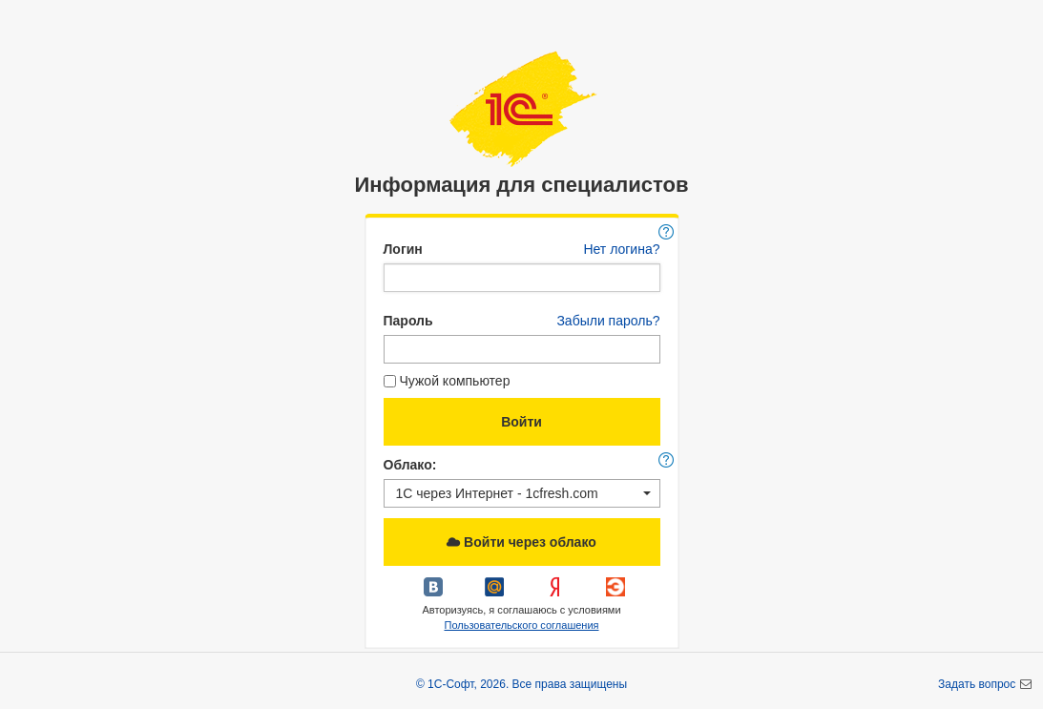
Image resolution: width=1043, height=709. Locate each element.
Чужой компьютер (447, 380)
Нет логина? (621, 249)
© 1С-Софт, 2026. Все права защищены (521, 684)
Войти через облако (521, 542)
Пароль (408, 320)
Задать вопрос (978, 684)
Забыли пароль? (607, 320)
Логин (403, 249)
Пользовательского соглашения (521, 625)
